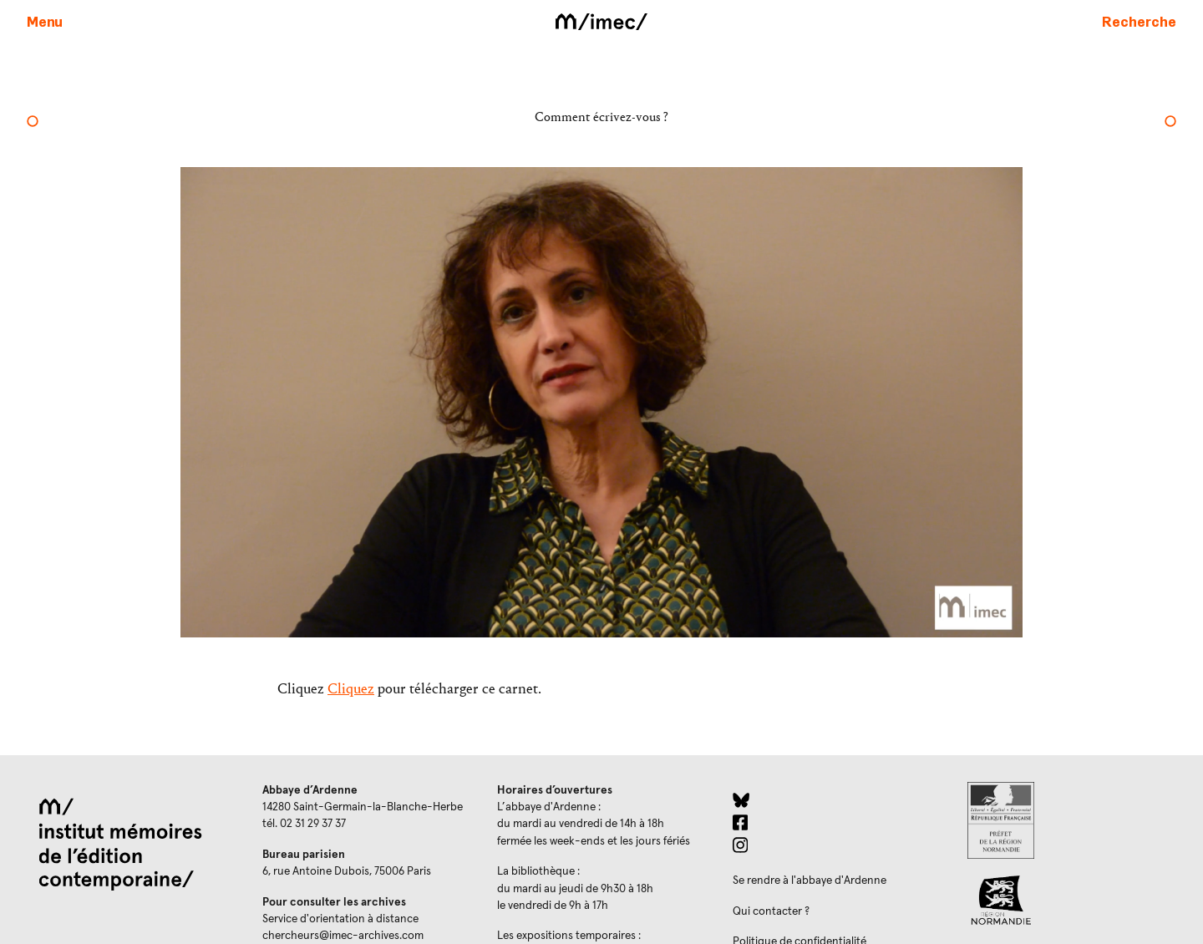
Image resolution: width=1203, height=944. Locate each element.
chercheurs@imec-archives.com (343, 935)
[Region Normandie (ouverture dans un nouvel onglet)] (1071, 900)
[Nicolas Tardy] (1170, 123)
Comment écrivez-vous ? (601, 116)
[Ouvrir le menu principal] (45, 21)
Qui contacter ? (771, 911)
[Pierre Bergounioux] (32, 123)
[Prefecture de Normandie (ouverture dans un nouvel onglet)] (1071, 820)
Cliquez (350, 689)
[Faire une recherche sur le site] (1139, 21)
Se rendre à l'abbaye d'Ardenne (809, 880)
